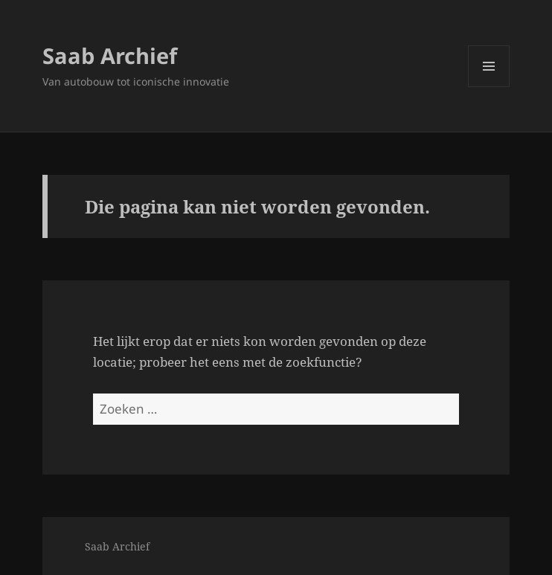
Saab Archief (109, 55)
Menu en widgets (489, 86)
